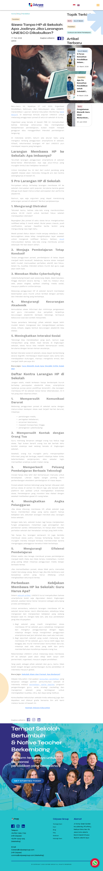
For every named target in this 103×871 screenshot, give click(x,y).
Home (13, 14)
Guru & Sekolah (78, 21)
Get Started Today (27, 781)
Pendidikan (26, 14)
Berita (70, 21)
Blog (19, 14)
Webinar (56, 835)
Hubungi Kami (57, 838)
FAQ (54, 833)
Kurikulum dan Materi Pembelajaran (79, 32)
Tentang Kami (57, 824)
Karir (54, 827)
